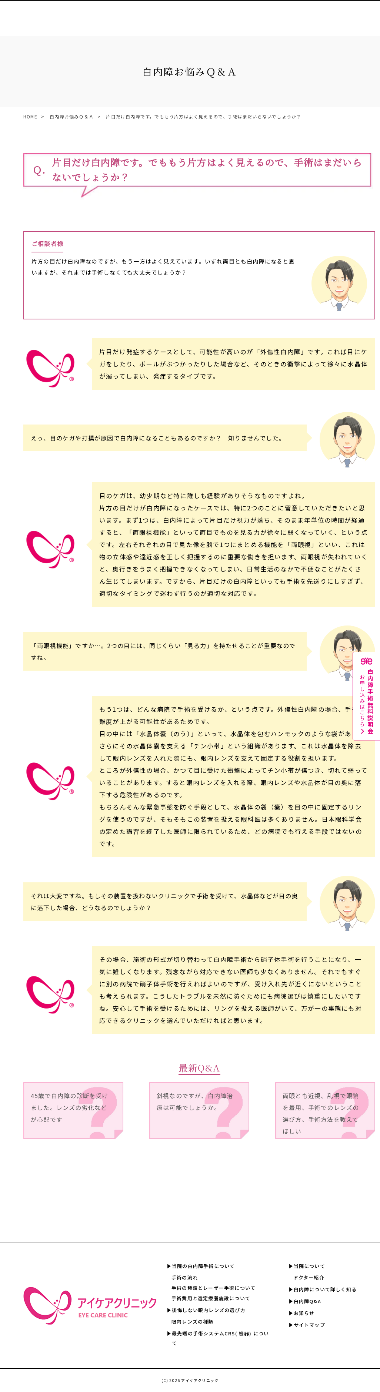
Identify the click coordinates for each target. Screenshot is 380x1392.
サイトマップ (309, 1324)
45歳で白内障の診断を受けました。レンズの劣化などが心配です (70, 1107)
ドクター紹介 (308, 1277)
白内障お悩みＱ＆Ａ (72, 116)
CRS (153, 15)
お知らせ (304, 1312)
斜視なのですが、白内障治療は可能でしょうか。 (195, 1101)
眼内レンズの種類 (192, 1321)
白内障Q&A (319, 15)
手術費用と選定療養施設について (210, 1298)
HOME (30, 116)
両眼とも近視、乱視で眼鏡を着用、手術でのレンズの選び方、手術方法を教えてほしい (321, 1113)
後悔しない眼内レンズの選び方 (209, 1310)
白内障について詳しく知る (278, 15)
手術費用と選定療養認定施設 (190, 15)
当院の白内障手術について (203, 1265)
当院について (309, 1265)
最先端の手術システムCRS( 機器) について (220, 1338)
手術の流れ (184, 1277)
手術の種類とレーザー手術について (213, 1287)
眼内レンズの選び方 (124, 15)
